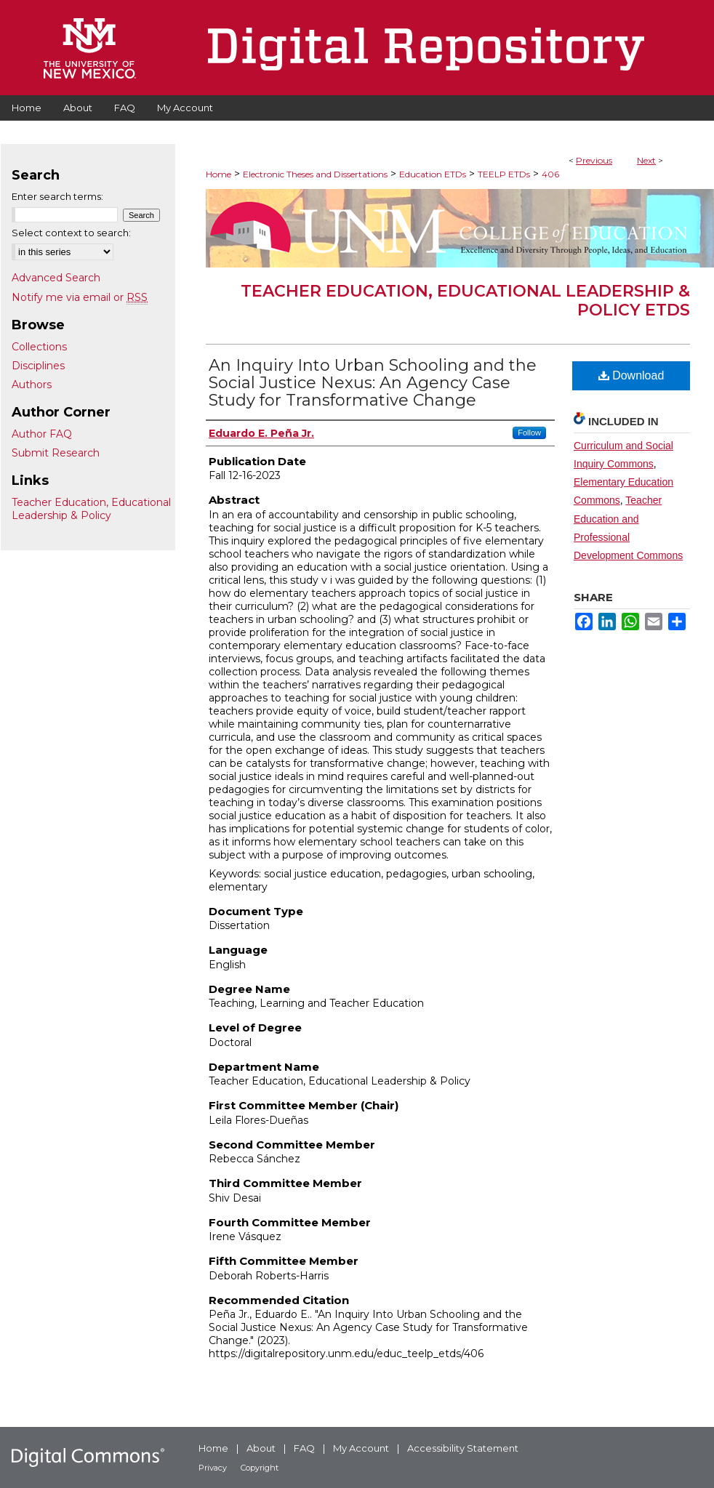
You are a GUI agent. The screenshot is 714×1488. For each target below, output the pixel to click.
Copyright (259, 1468)
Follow (529, 432)
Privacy (212, 1468)
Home (218, 174)
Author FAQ (42, 434)
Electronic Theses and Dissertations (315, 174)
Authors (32, 384)
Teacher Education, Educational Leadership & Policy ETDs (465, 300)
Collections (39, 346)
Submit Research (56, 452)
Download (631, 375)
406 (550, 174)
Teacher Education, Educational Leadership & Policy (91, 509)
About (261, 1448)
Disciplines (38, 365)
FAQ (304, 1448)
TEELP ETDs (504, 174)
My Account (361, 1448)
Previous (594, 160)
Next (646, 160)
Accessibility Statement (462, 1448)
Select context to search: (71, 232)
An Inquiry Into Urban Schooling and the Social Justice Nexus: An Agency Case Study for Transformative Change (373, 382)
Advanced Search (56, 277)
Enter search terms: (57, 196)
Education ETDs (432, 174)
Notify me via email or (80, 297)
